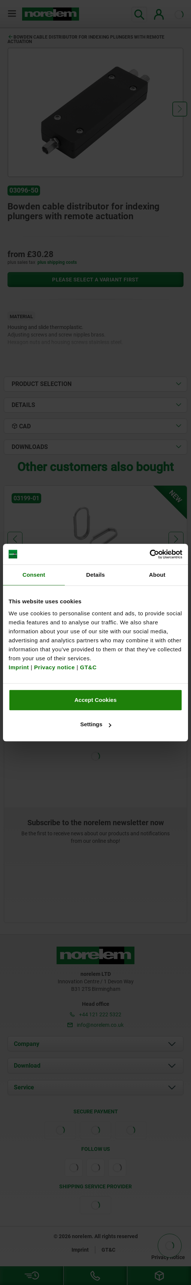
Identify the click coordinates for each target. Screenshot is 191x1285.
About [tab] (157, 574)
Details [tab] (95, 574)
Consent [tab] (33, 574)
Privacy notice (54, 667)
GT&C (88, 667)
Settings (95, 724)
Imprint (19, 667)
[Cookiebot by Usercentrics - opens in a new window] (149, 554)
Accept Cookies (96, 700)
